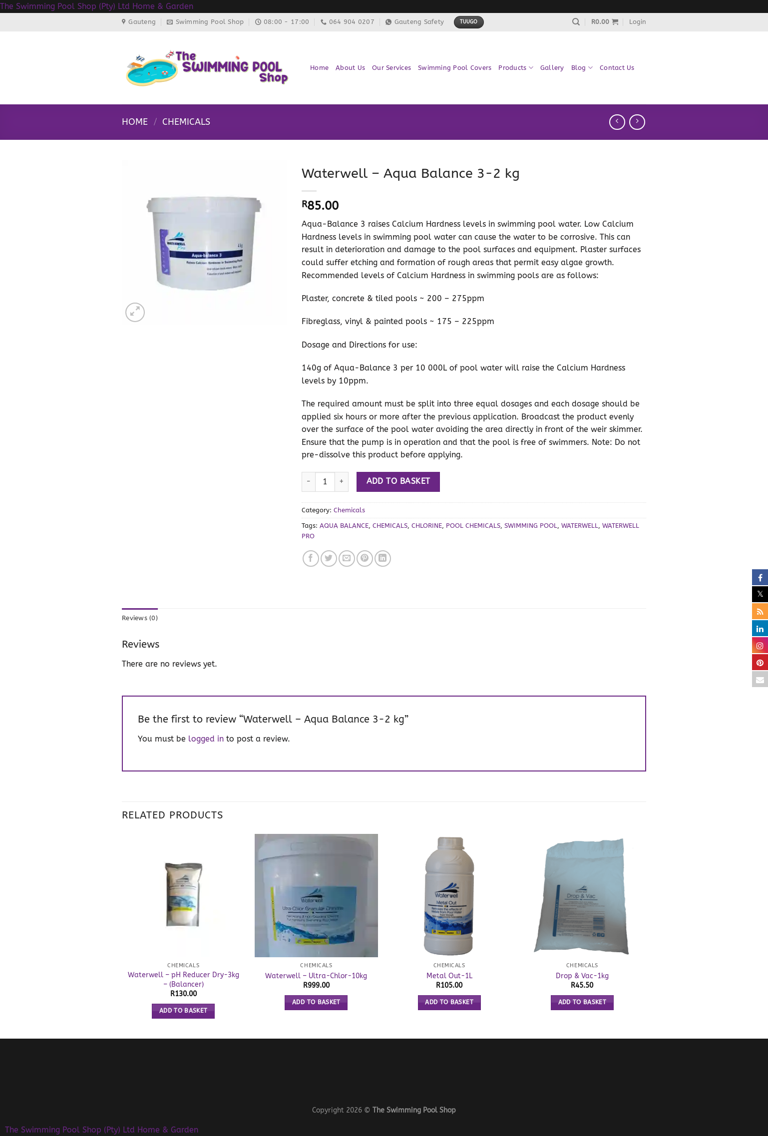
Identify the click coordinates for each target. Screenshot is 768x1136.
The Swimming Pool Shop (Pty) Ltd (65, 6)
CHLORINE (426, 525)
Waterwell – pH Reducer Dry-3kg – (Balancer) (183, 980)
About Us (350, 67)
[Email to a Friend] (347, 558)
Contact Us (617, 67)
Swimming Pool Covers (454, 67)
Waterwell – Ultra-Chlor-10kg (316, 976)
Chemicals (186, 121)
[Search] (576, 22)
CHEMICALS (390, 525)
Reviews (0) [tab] (140, 618)
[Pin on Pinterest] (365, 558)
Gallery (552, 67)
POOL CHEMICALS (473, 525)
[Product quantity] (325, 482)
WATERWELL (579, 525)
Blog (582, 67)
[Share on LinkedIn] (383, 558)
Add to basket (398, 481)
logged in (206, 739)
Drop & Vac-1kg (582, 976)
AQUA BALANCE (344, 525)
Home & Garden (162, 6)
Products (515, 67)
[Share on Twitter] (329, 558)
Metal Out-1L (449, 976)
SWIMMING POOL (530, 525)
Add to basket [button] (183, 1010)
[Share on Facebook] (311, 558)
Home (319, 67)
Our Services (391, 67)
